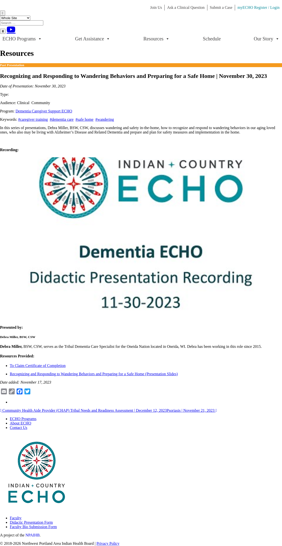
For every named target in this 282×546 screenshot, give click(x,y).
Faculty (16, 518)
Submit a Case (221, 7)
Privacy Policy (107, 543)
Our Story (267, 39)
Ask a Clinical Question (185, 7)
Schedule (212, 38)
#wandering (104, 119)
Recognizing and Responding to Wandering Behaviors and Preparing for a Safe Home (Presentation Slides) (94, 374)
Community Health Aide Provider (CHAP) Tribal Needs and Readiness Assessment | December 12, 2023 (83, 410)
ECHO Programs (22, 39)
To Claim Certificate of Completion (38, 366)
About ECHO (20, 423)
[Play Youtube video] (141, 236)
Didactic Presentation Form (31, 522)
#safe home (84, 119)
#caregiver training (33, 119)
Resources (156, 39)
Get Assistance (92, 39)
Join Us (156, 7)
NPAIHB (32, 535)
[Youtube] (11, 29)
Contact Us (18, 427)
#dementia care (62, 119)
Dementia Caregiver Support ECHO (44, 111)
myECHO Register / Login (258, 7)
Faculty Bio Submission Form (33, 527)
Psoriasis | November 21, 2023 (192, 410)
